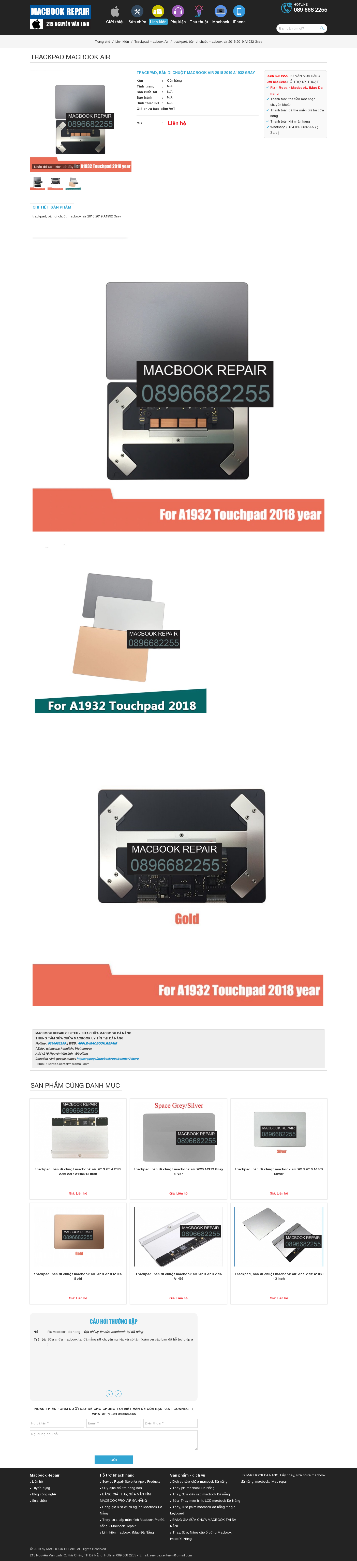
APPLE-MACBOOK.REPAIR (97, 1043)
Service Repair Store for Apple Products (131, 1481)
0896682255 (57, 1043)
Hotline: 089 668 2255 (120, 1555)
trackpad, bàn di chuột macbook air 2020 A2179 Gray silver (178, 1171)
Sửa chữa (39, 1501)
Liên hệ (177, 123)
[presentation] (109, 1393)
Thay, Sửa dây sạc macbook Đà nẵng (201, 1494)
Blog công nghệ (44, 1494)
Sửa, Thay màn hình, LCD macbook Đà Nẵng (206, 1501)
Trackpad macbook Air (151, 41)
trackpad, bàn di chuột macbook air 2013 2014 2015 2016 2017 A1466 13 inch (78, 1171)
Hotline (310, 8)
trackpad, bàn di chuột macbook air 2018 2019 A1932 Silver (279, 1171)
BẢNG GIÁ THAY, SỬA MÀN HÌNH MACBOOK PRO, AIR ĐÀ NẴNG (126, 1497)
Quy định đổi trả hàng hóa (122, 1488)
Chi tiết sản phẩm (52, 207)
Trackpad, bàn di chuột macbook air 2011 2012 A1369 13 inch (278, 1276)
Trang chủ (102, 41)
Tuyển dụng (41, 1488)
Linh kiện (122, 41)
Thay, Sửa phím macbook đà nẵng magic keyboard (202, 1510)
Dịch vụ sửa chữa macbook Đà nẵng (200, 1481)
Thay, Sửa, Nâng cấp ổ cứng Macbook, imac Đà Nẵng (201, 1535)
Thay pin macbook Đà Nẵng (193, 1488)
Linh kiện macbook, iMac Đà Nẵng (128, 1532)
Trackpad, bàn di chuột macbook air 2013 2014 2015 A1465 (178, 1276)
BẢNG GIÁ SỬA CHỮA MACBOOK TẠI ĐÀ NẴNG (203, 1523)
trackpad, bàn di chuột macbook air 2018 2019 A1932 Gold (78, 1276)
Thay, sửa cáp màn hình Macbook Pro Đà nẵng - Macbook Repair (132, 1523)
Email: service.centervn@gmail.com (166, 1555)
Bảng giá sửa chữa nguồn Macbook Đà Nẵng (131, 1510)
